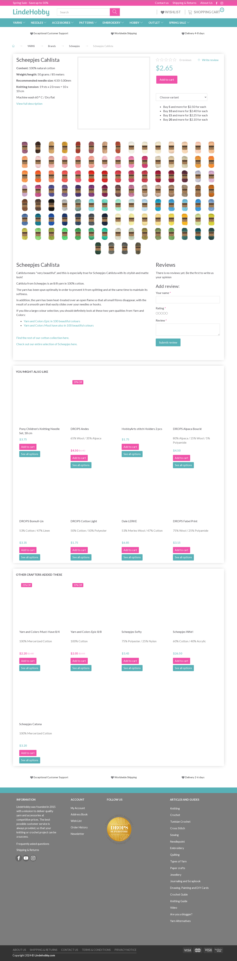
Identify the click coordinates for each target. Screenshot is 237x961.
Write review (209, 60)
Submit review (168, 342)
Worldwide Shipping (124, 33)
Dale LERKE (129, 521)
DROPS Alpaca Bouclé (187, 428)
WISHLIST (171, 12)
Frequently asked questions (32, 843)
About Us (206, 2)
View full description (29, 103)
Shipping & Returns (184, 2)
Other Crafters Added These (39, 574)
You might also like (32, 371)
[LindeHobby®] (31, 11)
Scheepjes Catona (30, 724)
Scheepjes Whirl (183, 631)
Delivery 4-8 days (193, 33)
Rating (160, 308)
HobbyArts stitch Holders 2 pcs (142, 428)
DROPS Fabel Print (185, 521)
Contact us (162, 2)
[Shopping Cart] (205, 11)
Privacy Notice (125, 949)
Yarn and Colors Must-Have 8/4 (39, 631)
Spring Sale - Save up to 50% (30, 2)
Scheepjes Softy (132, 631)
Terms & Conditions (96, 949)
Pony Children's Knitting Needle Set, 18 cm (39, 431)
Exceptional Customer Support (51, 33)
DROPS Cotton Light (84, 521)
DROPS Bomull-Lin (31, 521)
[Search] (115, 12)
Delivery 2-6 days (193, 777)
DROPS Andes (80, 428)
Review (160, 320)
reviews (185, 60)
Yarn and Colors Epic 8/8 (86, 631)
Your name (162, 292)
